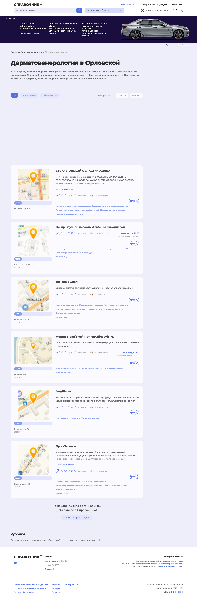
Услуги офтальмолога (65, 489)
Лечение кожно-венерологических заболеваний (77, 210)
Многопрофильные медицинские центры (104, 309)
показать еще (62, 257)
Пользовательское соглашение (30, 588)
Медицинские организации (112, 210)
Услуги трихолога (63, 372)
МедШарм (63, 391)
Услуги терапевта (119, 486)
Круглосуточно (29, 95)
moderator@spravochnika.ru (169, 566)
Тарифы (56, 588)
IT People (178, 592)
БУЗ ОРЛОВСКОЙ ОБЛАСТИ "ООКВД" (83, 170)
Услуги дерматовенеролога (68, 249)
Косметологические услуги (93, 249)
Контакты (56, 584)
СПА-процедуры (86, 253)
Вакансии (177, 4)
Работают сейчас (49, 95)
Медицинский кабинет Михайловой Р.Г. (85, 336)
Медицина (38, 52)
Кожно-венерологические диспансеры (73, 206)
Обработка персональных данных (31, 584)
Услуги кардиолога (102, 486)
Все (14, 95)
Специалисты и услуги (154, 4)
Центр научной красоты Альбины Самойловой (90, 227)
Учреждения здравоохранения (69, 214)
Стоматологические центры (68, 313)
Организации (127, 4)
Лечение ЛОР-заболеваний (68, 482)
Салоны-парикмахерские (67, 253)
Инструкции (71, 584)
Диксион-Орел (67, 282)
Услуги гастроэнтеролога (67, 305)
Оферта (56, 592)
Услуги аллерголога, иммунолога (70, 309)
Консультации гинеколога (90, 305)
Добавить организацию (77, 517)
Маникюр (130, 249)
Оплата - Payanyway (24, 592)
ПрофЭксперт (66, 446)
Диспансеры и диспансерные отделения (110, 206)
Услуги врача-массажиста (111, 368)
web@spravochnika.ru (172, 561)
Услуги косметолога (116, 249)
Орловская (26, 52)
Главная (15, 52)
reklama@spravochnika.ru (171, 564)
